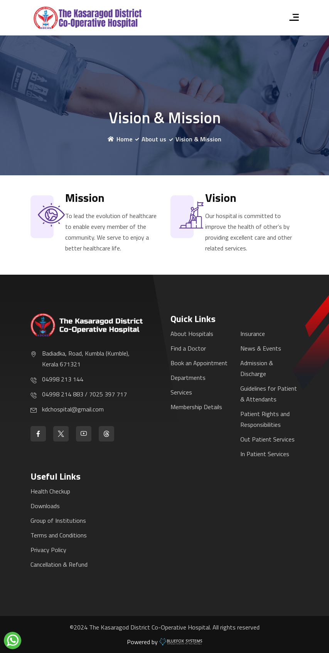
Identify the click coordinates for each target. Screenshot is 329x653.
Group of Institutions (58, 520)
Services (181, 392)
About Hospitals (191, 333)
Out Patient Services (267, 439)
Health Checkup (50, 491)
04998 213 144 (62, 379)
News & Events (260, 348)
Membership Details (196, 406)
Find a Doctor (188, 348)
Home (120, 139)
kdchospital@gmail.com (73, 409)
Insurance (252, 333)
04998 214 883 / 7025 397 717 (84, 394)
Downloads (45, 505)
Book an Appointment (199, 363)
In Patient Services (264, 453)
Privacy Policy (48, 549)
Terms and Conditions (58, 535)
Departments (188, 377)
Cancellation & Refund (59, 564)
